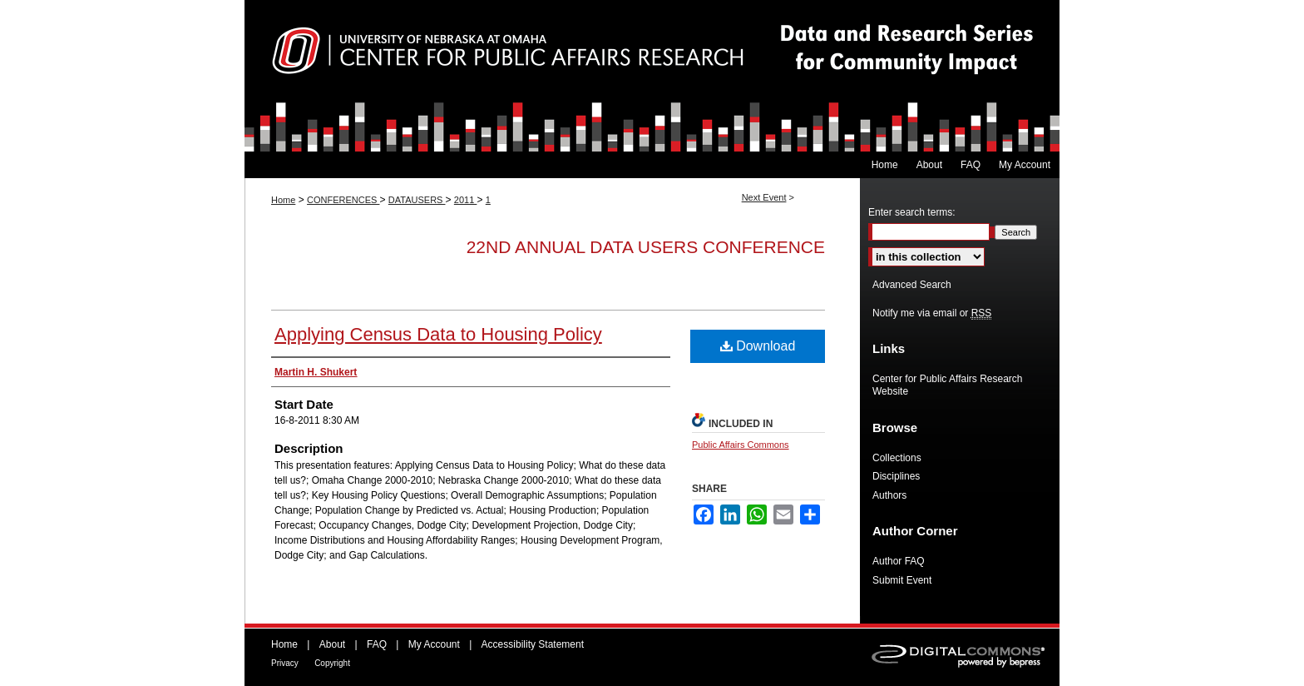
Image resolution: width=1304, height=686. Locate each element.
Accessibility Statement (533, 644)
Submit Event (901, 580)
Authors (889, 495)
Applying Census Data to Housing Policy (438, 334)
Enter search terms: (912, 212)
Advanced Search (911, 285)
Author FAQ (898, 561)
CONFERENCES (343, 200)
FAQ (377, 644)
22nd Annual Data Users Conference (646, 246)
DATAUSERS (417, 200)
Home (283, 200)
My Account (434, 644)
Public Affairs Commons (740, 445)
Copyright (332, 663)
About (332, 644)
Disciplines (896, 476)
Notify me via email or (931, 313)
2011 (465, 200)
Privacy (285, 663)
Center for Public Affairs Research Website (947, 384)
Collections (896, 458)
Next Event (764, 197)
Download (758, 346)
